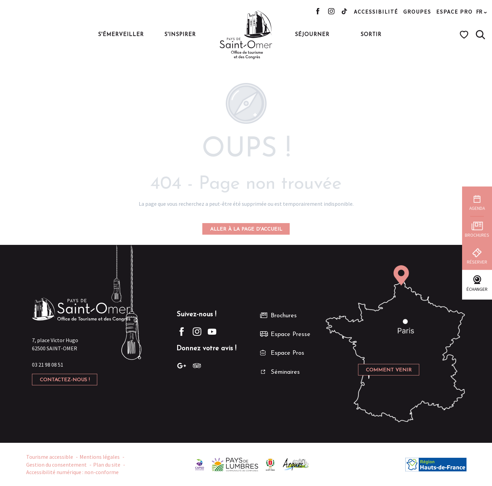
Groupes (417, 11)
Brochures (284, 316)
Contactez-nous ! (65, 380)
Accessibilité (376, 11)
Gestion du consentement (56, 464)
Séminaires (285, 372)
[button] (480, 34)
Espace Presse (290, 334)
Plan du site (106, 464)
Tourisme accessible (49, 456)
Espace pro (454, 11)
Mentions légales (100, 456)
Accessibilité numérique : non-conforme (72, 472)
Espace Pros (287, 353)
